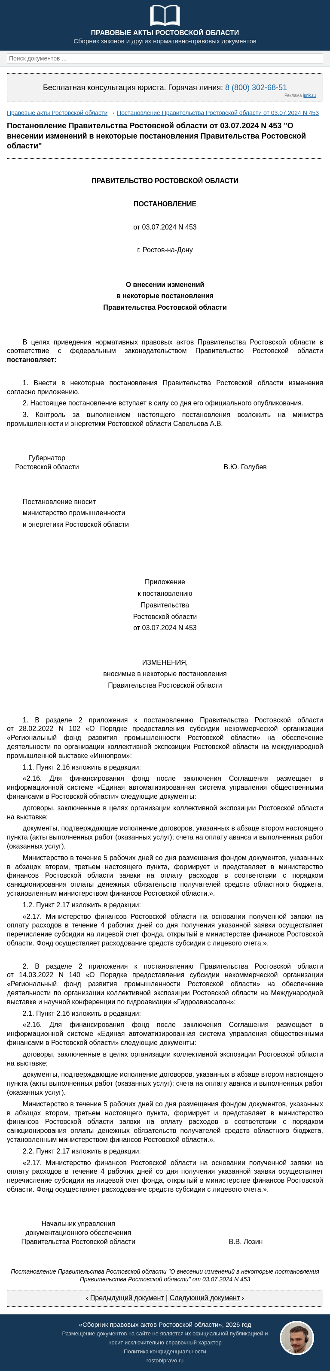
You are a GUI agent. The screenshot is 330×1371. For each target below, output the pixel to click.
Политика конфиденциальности (165, 1351)
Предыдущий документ (127, 1298)
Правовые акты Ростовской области (57, 112)
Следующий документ (205, 1298)
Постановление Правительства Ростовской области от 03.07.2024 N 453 (218, 112)
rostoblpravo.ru (165, 1360)
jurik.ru (309, 95)
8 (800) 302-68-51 (256, 87)
